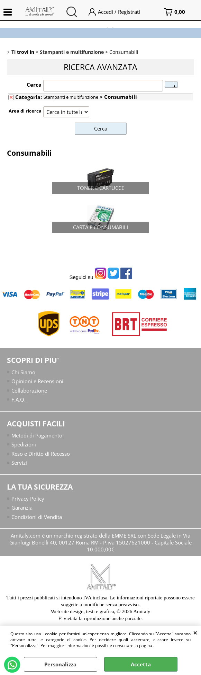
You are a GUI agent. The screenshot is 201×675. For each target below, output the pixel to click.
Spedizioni (23, 444)
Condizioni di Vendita (36, 516)
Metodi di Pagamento (36, 435)
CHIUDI (195, 632)
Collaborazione (29, 390)
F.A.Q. (18, 399)
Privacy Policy (27, 498)
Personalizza (60, 664)
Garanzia (22, 507)
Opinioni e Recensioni (37, 381)
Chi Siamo (23, 372)
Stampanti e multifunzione (71, 97)
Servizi (19, 462)
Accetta (141, 664)
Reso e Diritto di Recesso (40, 453)
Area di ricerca (25, 111)
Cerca (34, 84)
